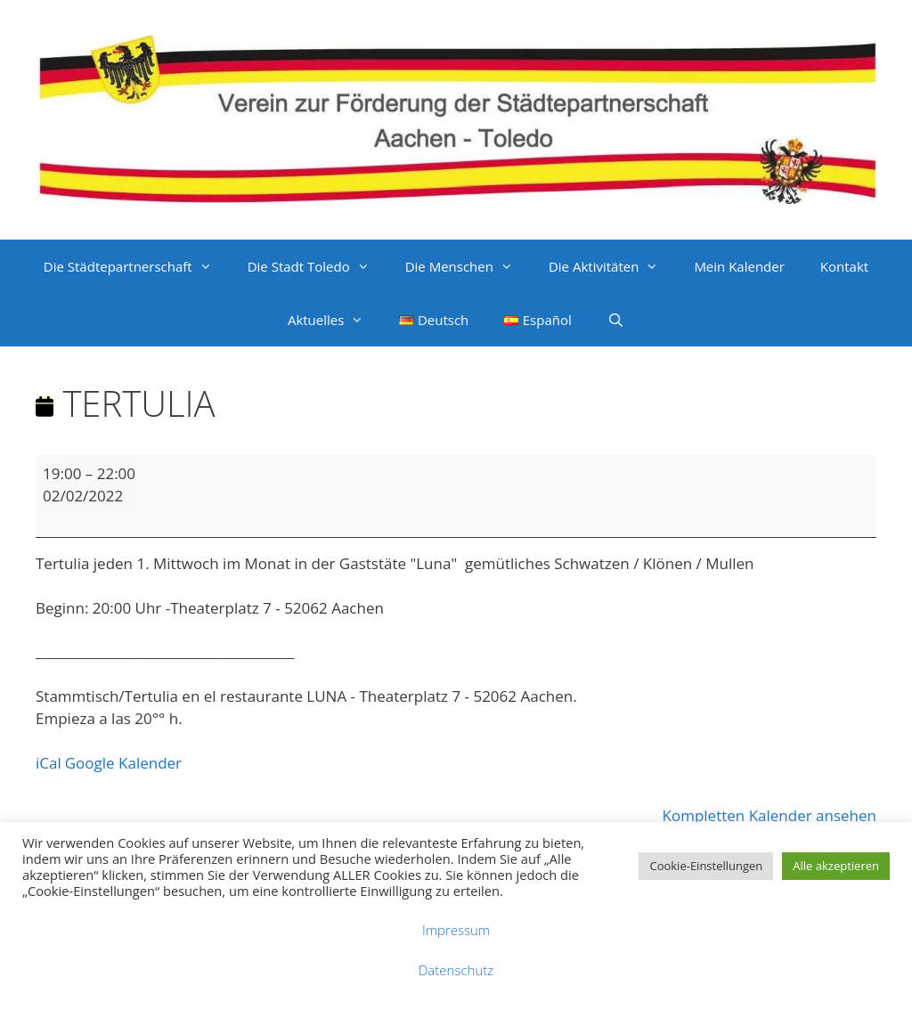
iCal (48, 763)
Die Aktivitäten (612, 266)
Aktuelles (334, 319)
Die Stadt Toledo (317, 266)
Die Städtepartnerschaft (137, 266)
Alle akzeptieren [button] (836, 866)
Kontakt (844, 266)
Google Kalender (123, 763)
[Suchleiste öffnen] (616, 319)
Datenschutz (456, 970)
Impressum (456, 930)
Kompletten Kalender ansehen (769, 815)
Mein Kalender (739, 266)
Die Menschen (468, 266)
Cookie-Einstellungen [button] (705, 866)
